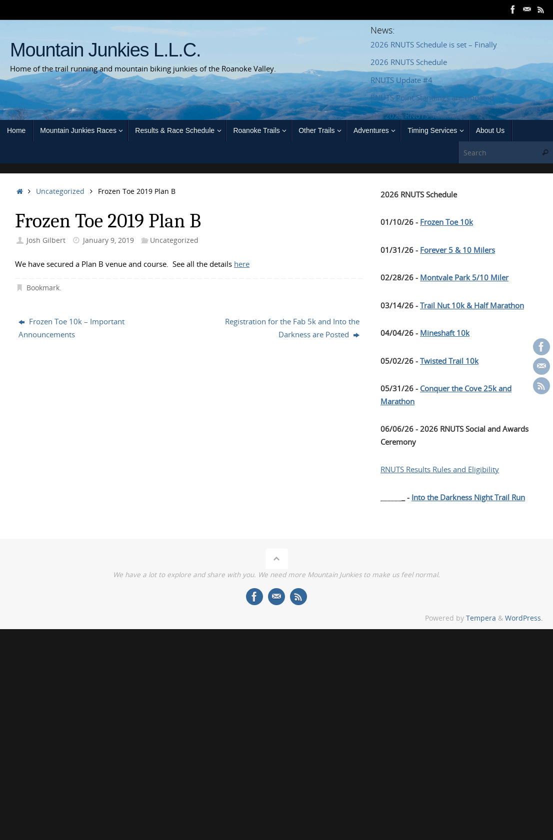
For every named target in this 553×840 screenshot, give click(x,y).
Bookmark (43, 287)
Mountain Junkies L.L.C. (105, 50)
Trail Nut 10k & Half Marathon (472, 305)
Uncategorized (60, 191)
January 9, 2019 (108, 240)
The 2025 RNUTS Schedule (416, 115)
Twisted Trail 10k (449, 361)
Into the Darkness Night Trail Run (468, 497)
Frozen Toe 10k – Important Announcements (71, 327)
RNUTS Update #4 (401, 80)
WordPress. (524, 618)
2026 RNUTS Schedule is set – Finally (433, 44)
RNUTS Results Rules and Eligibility (439, 469)
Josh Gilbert (46, 240)
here (242, 264)
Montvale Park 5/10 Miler (464, 277)
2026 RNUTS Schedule (408, 62)
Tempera (481, 618)
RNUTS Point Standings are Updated (432, 97)
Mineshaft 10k (445, 333)
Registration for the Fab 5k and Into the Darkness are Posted (292, 327)
